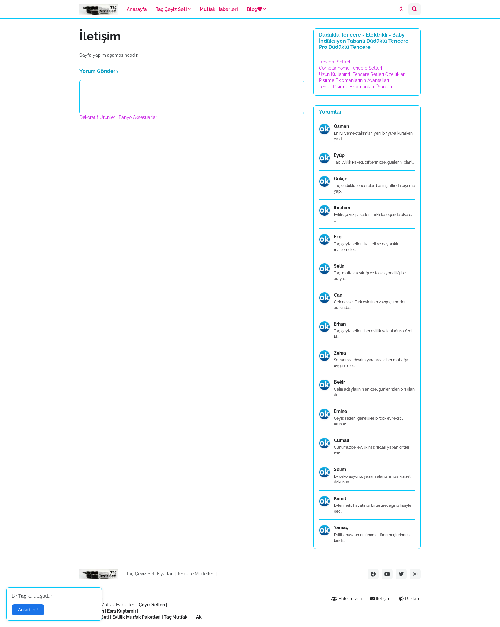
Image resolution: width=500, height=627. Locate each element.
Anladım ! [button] (28, 609)
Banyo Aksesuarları (139, 117)
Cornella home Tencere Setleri (350, 67)
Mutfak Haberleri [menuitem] (219, 9)
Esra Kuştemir (121, 611)
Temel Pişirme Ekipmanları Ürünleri (355, 86)
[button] (401, 9)
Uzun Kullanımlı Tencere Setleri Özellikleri (362, 74)
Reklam (410, 598)
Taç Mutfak (176, 617)
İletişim (380, 598)
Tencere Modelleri (195, 573)
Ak (199, 617)
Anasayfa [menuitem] (137, 9)
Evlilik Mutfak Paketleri (136, 617)
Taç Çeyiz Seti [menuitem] (171, 9)
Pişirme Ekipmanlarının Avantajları (354, 80)
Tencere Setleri (334, 61)
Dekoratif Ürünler (97, 117)
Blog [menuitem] (254, 9)
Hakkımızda (346, 598)
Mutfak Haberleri (117, 604)
